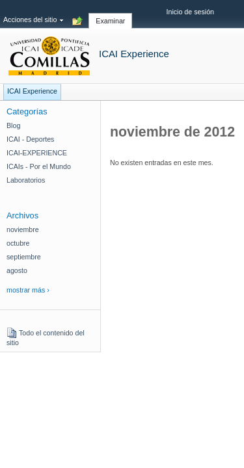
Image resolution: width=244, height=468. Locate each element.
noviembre (23, 229)
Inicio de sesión (190, 12)
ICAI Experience (134, 53)
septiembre (24, 257)
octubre (18, 243)
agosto (17, 270)
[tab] (110, 13)
